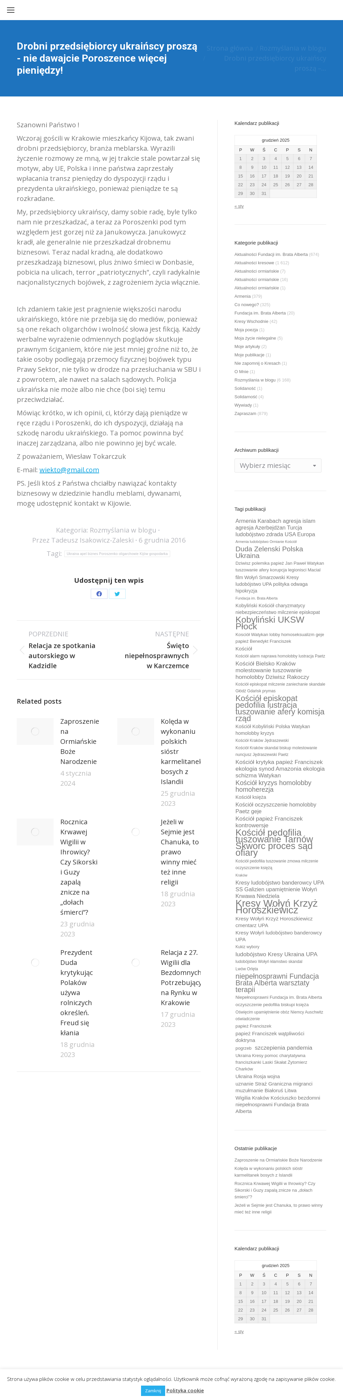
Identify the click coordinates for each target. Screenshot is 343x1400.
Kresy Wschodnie (251, 321)
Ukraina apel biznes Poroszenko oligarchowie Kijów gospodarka (117, 554)
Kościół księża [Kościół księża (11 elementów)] (250, 797)
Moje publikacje (249, 354)
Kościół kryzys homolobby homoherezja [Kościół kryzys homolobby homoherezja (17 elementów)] (273, 786)
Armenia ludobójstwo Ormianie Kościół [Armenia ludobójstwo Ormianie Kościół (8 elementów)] (265, 542)
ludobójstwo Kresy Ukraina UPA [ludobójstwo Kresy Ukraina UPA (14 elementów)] (276, 954)
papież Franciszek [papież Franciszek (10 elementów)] (253, 1026)
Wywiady (243, 405)
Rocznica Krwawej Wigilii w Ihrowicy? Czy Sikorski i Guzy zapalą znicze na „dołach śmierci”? (78, 867)
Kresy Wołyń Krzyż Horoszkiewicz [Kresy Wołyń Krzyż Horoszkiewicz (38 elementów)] (276, 906)
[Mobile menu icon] (11, 10)
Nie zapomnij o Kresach (257, 363)
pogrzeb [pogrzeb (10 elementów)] (243, 1048)
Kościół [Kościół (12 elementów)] (243, 648)
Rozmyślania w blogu (123, 530)
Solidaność (245, 388)
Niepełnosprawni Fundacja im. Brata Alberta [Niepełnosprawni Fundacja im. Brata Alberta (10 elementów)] (278, 997)
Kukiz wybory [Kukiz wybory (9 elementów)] (247, 946)
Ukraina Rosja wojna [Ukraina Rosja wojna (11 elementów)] (257, 1076)
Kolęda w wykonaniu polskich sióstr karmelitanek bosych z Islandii (182, 751)
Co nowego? (246, 304)
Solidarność (245, 396)
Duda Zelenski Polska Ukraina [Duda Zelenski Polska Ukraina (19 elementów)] (269, 552)
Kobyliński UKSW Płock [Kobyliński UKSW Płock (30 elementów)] (269, 623)
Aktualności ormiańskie (256, 271)
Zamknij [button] (153, 1391)
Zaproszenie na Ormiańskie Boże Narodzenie (79, 741)
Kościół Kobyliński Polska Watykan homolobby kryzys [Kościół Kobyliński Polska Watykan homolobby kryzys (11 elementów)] (272, 730)
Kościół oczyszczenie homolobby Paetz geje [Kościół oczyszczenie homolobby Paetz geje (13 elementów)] (275, 807)
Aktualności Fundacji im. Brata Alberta (271, 254)
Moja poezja (246, 329)
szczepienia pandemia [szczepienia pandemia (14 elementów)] (284, 1047)
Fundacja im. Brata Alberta (260, 313)
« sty (239, 206)
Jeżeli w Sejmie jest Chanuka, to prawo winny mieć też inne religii (180, 852)
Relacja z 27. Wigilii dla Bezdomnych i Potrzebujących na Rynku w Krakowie (185, 977)
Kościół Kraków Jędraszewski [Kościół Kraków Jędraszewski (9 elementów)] (262, 740)
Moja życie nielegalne (255, 338)
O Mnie (241, 371)
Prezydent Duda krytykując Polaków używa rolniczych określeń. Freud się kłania (76, 992)
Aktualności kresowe (254, 262)
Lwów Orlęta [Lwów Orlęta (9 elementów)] (246, 969)
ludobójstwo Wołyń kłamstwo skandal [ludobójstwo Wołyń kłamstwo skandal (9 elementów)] (268, 961)
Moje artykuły (247, 346)
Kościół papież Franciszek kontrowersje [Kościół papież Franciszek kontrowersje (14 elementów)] (269, 822)
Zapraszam (245, 413)
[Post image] (35, 731)
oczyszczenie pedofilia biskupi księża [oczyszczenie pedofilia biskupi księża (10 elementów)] (272, 1004)
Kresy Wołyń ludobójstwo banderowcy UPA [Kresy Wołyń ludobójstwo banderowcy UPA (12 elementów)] (278, 936)
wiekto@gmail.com (69, 469)
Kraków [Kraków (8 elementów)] (241, 875)
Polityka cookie (185, 1390)
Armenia (242, 296)
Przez (83, 540)
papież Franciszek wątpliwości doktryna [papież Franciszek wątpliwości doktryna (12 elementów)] (269, 1037)
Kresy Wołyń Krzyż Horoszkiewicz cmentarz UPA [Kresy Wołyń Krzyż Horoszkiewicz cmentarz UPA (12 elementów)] (274, 922)
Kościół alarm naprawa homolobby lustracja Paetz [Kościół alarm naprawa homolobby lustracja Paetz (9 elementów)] (280, 656)
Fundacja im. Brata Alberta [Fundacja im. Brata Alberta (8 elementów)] (256, 598)
